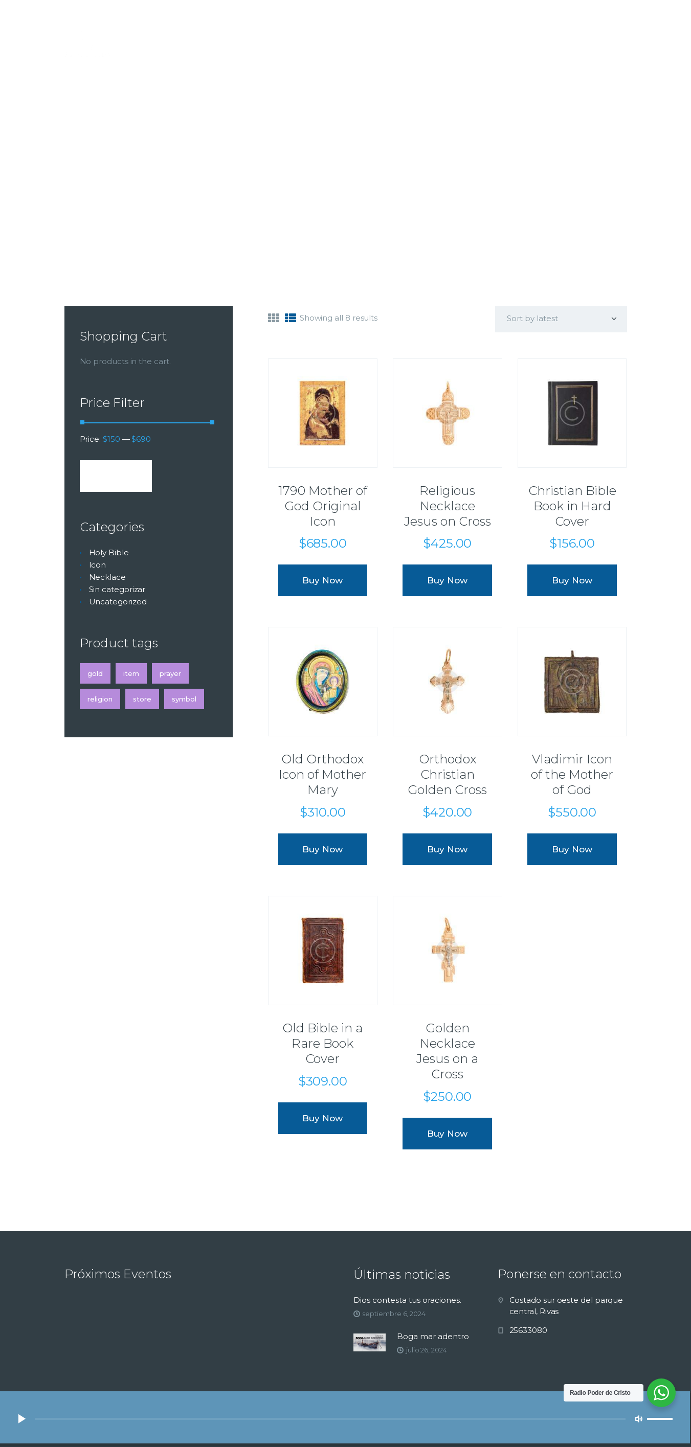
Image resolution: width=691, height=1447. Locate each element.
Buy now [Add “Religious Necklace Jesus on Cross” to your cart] (447, 580)
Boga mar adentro (433, 1336)
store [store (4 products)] (142, 699)
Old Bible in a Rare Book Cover (322, 1043)
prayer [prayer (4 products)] (170, 673)
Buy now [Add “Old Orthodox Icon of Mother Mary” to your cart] (322, 849)
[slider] (330, 1419)
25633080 (528, 1330)
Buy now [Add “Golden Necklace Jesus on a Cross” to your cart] (447, 1133)
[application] (344, 1419)
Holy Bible (109, 552)
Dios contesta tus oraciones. (407, 1300)
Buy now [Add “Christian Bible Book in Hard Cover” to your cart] (572, 580)
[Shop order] (561, 319)
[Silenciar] (639, 1419)
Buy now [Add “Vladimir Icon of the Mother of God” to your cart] (572, 849)
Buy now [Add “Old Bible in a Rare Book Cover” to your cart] (322, 1118)
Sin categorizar (117, 589)
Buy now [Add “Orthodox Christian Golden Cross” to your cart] (447, 849)
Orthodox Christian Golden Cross (447, 774)
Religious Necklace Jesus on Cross (447, 506)
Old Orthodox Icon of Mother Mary (322, 774)
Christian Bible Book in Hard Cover (572, 506)
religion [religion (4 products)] (100, 699)
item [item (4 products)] (131, 673)
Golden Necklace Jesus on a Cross (447, 1051)
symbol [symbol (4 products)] (184, 699)
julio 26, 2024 (426, 1350)
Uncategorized (118, 601)
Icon (97, 565)
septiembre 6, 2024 (394, 1313)
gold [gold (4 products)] (95, 673)
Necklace (107, 577)
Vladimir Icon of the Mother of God (572, 774)
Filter (115, 476)
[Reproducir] (21, 1419)
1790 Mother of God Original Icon (322, 506)
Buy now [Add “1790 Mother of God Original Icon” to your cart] (322, 580)
